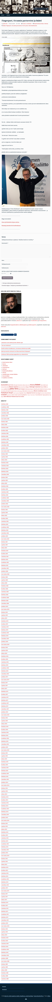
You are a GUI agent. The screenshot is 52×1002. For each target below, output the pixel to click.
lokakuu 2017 (4, 682)
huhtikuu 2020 (4, 594)
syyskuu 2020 (4, 580)
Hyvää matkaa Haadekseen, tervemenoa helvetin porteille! (16, 348)
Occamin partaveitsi (17, 25)
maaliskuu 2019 (5, 632)
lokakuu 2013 (4, 823)
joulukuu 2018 (4, 641)
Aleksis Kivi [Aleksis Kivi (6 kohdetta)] (28, 385)
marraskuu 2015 (5, 750)
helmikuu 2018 (4, 671)
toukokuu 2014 (4, 802)
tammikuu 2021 (5, 568)
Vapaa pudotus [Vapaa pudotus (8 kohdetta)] (46, 394)
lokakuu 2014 (4, 788)
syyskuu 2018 (4, 650)
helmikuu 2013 (4, 846)
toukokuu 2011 (4, 908)
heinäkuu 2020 (4, 585)
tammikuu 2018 (5, 673)
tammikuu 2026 (5, 413)
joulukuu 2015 (4, 747)
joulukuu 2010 (4, 923)
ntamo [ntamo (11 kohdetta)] (45, 391)
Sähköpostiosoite (6, 264)
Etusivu (2, 15)
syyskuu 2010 (4, 931)
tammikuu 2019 (5, 638)
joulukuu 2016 (4, 712)
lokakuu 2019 (4, 612)
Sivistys (46, 23)
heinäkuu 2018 (4, 656)
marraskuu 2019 (5, 609)
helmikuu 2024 (4, 471)
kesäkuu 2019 (4, 624)
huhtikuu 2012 (4, 876)
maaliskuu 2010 (5, 949)
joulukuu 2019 (4, 606)
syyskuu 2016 (4, 720)
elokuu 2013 (4, 829)
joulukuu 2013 (4, 817)
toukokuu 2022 (4, 521)
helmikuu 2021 (4, 565)
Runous (4, 364)
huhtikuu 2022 (4, 524)
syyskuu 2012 (4, 861)
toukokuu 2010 (4, 943)
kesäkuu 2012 (4, 870)
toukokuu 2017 (4, 697)
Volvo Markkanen (32, 25)
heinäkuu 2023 (4, 486)
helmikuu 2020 (4, 600)
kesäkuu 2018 (4, 659)
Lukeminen (5, 365)
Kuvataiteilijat (5, 376)
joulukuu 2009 (4, 958)
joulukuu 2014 (4, 782)
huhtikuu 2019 (4, 629)
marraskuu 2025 (5, 418)
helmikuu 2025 (4, 442)
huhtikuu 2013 (4, 841)
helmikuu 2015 (4, 776)
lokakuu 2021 (4, 542)
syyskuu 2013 (4, 826)
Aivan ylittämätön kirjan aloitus (10, 222)
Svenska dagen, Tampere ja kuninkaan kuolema (14, 285)
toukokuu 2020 (4, 591)
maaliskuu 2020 (5, 597)
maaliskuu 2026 (5, 407)
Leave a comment (27, 24)
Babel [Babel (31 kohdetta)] (37, 385)
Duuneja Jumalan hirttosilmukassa (11, 225)
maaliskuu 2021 (5, 562)
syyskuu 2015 (4, 756)
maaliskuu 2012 (5, 879)
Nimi (3, 260)
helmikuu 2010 (4, 952)
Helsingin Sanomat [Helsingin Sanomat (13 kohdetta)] (34, 387)
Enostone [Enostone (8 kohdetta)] (21, 386)
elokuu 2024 (4, 459)
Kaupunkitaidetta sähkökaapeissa (18, 324)
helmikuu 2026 (4, 410)
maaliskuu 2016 (5, 738)
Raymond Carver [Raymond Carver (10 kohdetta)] (31, 393)
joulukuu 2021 (4, 536)
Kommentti (5, 243)
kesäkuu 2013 (4, 835)
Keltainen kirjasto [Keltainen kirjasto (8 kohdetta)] (30, 389)
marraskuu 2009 (5, 961)
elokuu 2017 (4, 688)
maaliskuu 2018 (5, 668)
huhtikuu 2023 (4, 495)
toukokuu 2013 (4, 838)
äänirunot (3, 326)
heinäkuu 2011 (4, 902)
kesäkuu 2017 (4, 694)
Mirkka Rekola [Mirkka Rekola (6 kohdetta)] (30, 391)
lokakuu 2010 (4, 929)
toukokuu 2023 (4, 492)
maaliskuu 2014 (5, 808)
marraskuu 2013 (5, 820)
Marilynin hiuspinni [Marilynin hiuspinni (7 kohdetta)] (10, 391)
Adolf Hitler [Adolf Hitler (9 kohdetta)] (11, 385)
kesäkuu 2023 (4, 489)
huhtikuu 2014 (4, 805)
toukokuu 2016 (4, 732)
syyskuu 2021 (4, 544)
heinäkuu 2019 (4, 621)
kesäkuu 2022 (4, 518)
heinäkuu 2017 (4, 691)
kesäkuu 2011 (4, 905)
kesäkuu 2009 (4, 976)
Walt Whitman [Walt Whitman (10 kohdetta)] (7, 396)
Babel (4, 25)
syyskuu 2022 (4, 512)
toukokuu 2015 (4, 767)
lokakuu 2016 (4, 717)
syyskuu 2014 (4, 791)
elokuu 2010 (4, 934)
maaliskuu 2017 (5, 703)
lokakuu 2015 (4, 753)
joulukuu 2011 (4, 888)
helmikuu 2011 (4, 917)
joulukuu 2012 (4, 852)
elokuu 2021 (4, 547)
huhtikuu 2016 (4, 735)
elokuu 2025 (4, 424)
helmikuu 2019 (4, 635)
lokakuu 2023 (4, 477)
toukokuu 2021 (4, 556)
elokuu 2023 (4, 483)
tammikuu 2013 (5, 849)
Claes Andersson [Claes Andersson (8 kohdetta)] (44, 385)
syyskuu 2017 (4, 685)
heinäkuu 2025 (4, 427)
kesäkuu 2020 (4, 588)
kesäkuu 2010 (4, 940)
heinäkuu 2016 (4, 726)
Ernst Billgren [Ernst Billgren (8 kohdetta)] (26, 386)
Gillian (48, 996)
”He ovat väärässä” (6, 345)
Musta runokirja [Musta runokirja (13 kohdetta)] (38, 391)
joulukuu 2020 (4, 571)
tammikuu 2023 (5, 500)
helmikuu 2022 (4, 530)
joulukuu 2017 (4, 676)
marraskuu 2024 (5, 451)
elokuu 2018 (4, 653)
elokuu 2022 (4, 515)
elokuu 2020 (4, 583)
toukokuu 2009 (4, 978)
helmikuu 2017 (4, 706)
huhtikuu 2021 (4, 559)
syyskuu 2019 (4, 615)
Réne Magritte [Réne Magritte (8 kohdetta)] (38, 392)
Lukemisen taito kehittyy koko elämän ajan (12, 342)
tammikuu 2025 (5, 445)
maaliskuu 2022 (5, 527)
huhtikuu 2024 (4, 468)
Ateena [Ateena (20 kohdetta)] (32, 385)
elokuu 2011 (4, 899)
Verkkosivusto (5, 268)
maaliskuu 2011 (5, 914)
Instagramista (42, 320)
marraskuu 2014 (5, 785)
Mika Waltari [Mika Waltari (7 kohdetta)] (25, 391)
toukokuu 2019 (4, 627)
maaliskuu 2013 (5, 844)
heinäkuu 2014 (4, 797)
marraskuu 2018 (5, 644)
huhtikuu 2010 (4, 946)
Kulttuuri (4, 369)
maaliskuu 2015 (5, 773)
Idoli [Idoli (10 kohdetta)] (45, 387)
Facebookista (34, 320)
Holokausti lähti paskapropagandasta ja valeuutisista (14, 354)
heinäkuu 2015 (4, 761)
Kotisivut (8, 15)
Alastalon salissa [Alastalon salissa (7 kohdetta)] (21, 385)
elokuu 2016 (4, 723)
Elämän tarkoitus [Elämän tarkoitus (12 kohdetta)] (13, 387)
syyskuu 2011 (4, 896)
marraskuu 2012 (5, 855)
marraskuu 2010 (5, 926)
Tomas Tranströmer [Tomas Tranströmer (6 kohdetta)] (31, 394)
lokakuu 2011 (4, 893)
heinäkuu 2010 (4, 937)
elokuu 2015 (4, 759)
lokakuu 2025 (4, 421)
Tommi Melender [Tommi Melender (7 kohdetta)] (38, 394)
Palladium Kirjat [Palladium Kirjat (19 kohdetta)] (7, 393)
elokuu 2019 (4, 618)
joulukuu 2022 (4, 503)
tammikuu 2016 (5, 744)
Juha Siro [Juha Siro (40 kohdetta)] (14, 389)
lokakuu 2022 (4, 509)
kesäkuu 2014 (4, 800)
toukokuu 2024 (4, 465)
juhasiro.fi (19, 320)
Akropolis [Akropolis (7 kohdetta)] (16, 385)
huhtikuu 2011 (4, 911)
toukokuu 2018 (4, 662)
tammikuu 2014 (5, 814)
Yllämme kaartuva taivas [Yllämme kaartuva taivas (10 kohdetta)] (17, 396)
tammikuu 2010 (5, 955)
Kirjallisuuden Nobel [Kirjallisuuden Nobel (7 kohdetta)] (38, 389)
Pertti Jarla (25, 25)
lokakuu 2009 (4, 964)
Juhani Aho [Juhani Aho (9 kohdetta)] (6, 389)
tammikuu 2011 (5, 920)
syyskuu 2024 (4, 456)
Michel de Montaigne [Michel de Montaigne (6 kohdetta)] (18, 391)
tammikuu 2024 (5, 474)
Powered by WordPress (39, 996)
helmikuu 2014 (4, 811)
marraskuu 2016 (5, 715)
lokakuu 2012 (4, 858)
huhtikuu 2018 (4, 665)
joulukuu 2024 (4, 448)
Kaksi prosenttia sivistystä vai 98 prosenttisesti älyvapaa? (15, 351)
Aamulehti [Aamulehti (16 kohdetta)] (4, 385)
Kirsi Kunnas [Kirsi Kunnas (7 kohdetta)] (45, 389)
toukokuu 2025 (4, 433)
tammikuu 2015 (5, 779)
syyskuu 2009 (4, 967)
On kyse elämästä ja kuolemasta (11, 283)
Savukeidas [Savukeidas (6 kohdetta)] (9, 394)
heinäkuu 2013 (4, 832)
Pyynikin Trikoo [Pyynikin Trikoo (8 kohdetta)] (23, 392)
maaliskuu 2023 (5, 498)
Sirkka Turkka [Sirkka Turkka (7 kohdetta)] (14, 394)
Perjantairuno (5, 367)
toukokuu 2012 (4, 873)
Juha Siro (5, 23)
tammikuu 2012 (5, 885)
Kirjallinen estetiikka (7, 377)
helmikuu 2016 (4, 741)
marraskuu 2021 (5, 539)
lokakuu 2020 (4, 577)
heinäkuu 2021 (4, 550)
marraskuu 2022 (5, 506)
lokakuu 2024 (4, 454)
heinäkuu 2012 (4, 867)
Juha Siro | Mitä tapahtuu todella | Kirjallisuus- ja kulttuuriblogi (19, 996)
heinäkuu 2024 (4, 462)
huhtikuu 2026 (4, 404)
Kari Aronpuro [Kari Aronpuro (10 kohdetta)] (21, 389)
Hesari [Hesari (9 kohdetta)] (42, 386)
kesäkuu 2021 (4, 553)
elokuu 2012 (4, 864)
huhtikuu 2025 (4, 436)
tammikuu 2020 (5, 603)
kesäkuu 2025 (4, 430)
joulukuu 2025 (4, 415)
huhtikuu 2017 (4, 700)
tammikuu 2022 (5, 533)
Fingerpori (8, 25)
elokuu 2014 (4, 794)
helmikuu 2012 (4, 882)
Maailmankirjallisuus (7, 371)
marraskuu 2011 (5, 890)
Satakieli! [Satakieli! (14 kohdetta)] (4, 395)
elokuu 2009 (4, 970)
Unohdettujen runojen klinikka (10, 374)
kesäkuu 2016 (4, 729)
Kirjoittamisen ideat (39, 23)
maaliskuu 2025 (5, 439)
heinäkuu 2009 (4, 973)
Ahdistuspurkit (32, 324)
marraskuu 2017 (5, 679)
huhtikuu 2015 (4, 770)
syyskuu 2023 (4, 480)
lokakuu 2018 (4, 647)
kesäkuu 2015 (4, 764)
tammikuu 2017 (5, 709)
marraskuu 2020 (5, 574)
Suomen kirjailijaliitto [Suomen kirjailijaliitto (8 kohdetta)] (22, 394)
